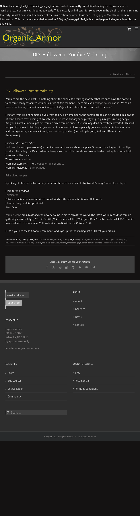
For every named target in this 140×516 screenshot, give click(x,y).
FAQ (77, 372)
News (78, 316)
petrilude (55, 242)
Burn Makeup (37, 167)
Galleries (80, 308)
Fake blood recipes (16, 175)
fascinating (20, 106)
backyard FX (80, 238)
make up (46, 242)
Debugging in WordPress (105, 15)
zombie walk (119, 242)
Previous (118, 73)
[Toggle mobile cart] (129, 28)
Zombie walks (13, 214)
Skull (8, 206)
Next (129, 73)
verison (26, 159)
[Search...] (36, 412)
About (78, 300)
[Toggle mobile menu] (137, 28)
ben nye (91, 238)
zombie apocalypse (104, 242)
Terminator (11, 194)
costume (118, 238)
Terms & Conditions (86, 388)
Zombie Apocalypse (115, 182)
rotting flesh (112, 150)
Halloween (10, 242)
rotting (63, 242)
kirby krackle (35, 242)
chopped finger (107, 238)
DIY (125, 238)
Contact (79, 324)
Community (14, 396)
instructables (22, 242)
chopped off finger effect (49, 163)
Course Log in (15, 388)
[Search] (8, 412)
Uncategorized (60, 238)
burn (98, 238)
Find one (27, 222)
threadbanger (73, 242)
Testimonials (82, 380)
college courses (104, 102)
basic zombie (13, 146)
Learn (11, 372)
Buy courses (14, 380)
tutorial (83, 242)
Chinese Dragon (14, 202)
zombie (91, 242)
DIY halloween (46, 238)
